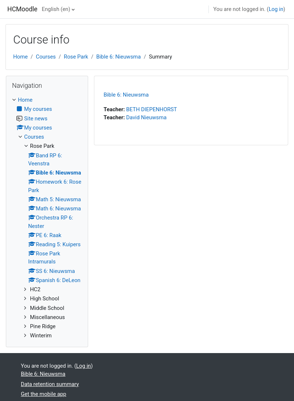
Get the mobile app (43, 394)
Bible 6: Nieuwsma (118, 56)
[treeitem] (47, 218)
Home (20, 56)
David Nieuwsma (146, 117)
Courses (46, 56)
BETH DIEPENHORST (151, 109)
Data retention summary (50, 384)
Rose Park (76, 56)
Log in (276, 9)
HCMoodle (22, 9)
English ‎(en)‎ (56, 9)
